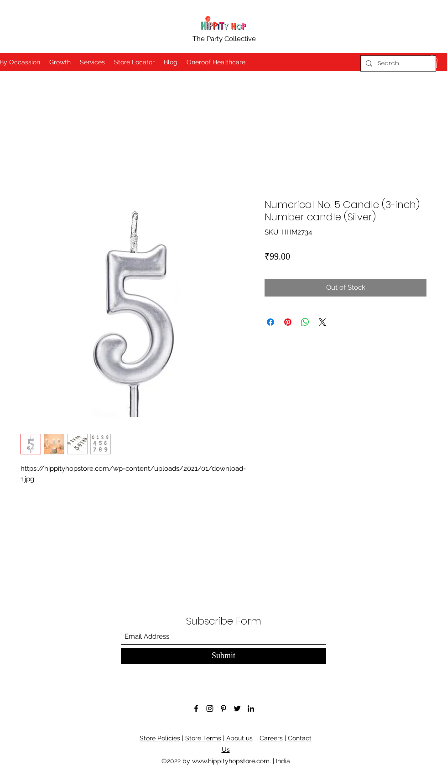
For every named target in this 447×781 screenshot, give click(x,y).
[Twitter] (237, 708)
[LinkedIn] (250, 708)
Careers (271, 738)
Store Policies (160, 738)
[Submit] (223, 656)
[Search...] (397, 63)
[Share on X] (322, 322)
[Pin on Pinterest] (287, 322)
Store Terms (203, 738)
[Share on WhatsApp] (305, 322)
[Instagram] (209, 708)
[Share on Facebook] (270, 322)
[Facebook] (196, 708)
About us (239, 738)
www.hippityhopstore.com (231, 761)
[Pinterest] (223, 708)
